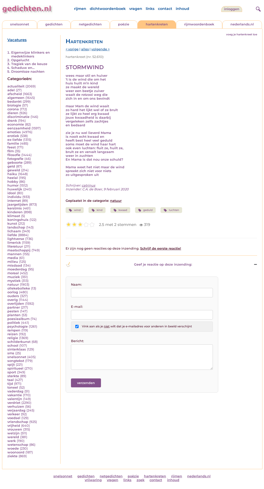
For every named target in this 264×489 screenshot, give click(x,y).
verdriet (13, 403)
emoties (14, 132)
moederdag (17, 269)
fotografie (15, 159)
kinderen (15, 212)
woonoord (15, 452)
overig (12, 300)
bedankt (14, 101)
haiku (12, 174)
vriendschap (17, 422)
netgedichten (90, 24)
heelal (12, 178)
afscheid (14, 94)
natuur (13, 284)
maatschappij (19, 250)
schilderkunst (19, 342)
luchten (171, 210)
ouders (13, 296)
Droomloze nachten (28, 71)
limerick (14, 242)
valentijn (14, 399)
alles (85, 49)
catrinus (88, 185)
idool (11, 193)
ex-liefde (14, 140)
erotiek (13, 136)
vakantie (14, 395)
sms (10, 353)
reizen (12, 334)
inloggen (231, 9)
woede (13, 448)
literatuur (15, 246)
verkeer (13, 414)
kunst (12, 223)
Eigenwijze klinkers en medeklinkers (30, 54)
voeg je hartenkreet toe (241, 34)
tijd (10, 384)
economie (15, 124)
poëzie (123, 24)
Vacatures (17, 40)
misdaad (14, 265)
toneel (12, 387)
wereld (13, 437)
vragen (135, 8)
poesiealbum (18, 319)
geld (11, 166)
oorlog (12, 292)
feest (11, 147)
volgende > (100, 49)
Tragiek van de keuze (29, 64)
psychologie (17, 326)
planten (14, 315)
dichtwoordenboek (108, 8)
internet (14, 201)
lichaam (14, 231)
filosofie (13, 155)
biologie (14, 105)
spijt (11, 364)
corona (13, 109)
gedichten (54, 24)
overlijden (15, 303)
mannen (14, 254)
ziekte (12, 456)
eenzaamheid (19, 128)
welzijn (13, 433)
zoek (140, 480)
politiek (13, 323)
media (12, 258)
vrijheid (13, 425)
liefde (12, 235)
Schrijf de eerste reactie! (160, 248)
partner (13, 307)
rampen (13, 330)
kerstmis (14, 208)
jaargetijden (17, 204)
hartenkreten (157, 24)
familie (13, 143)
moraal (13, 273)
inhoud (182, 8)
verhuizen (15, 406)
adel (11, 90)
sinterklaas (16, 349)
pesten (13, 311)
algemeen (15, 98)
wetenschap (17, 445)
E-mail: (77, 307)
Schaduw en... (23, 68)
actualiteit (15, 86)
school (12, 345)
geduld (145, 210)
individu (14, 197)
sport (11, 372)
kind (97, 210)
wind (74, 210)
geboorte (15, 162)
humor (13, 185)
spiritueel (15, 368)
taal (10, 380)
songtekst (15, 361)
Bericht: (77, 341)
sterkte (13, 376)
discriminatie (18, 117)
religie (12, 338)
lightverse (15, 239)
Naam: (76, 284)
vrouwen (14, 429)
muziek (13, 277)
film (10, 151)
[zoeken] (257, 8)
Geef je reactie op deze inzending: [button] (129, 264)
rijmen (80, 8)
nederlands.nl (242, 24)
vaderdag (15, 391)
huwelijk (14, 189)
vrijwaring (93, 480)
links (150, 8)
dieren (12, 113)
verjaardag (16, 410)
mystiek (14, 281)
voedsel (13, 418)
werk (11, 441)
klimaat (13, 216)
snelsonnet (19, 24)
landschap (16, 227)
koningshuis (17, 220)
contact (165, 8)
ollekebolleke (18, 288)
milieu (12, 262)
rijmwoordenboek (199, 24)
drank (12, 121)
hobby (12, 182)
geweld (13, 170)
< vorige (72, 49)
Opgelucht (20, 60)
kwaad (120, 210)
